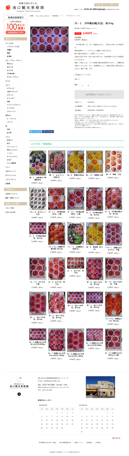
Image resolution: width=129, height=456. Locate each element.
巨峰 (8, 101)
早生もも (10, 63)
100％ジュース (11, 171)
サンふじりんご (12, 156)
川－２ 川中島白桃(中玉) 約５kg (37, 237)
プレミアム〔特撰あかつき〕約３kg (113, 320)
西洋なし (9, 115)
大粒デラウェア (12, 91)
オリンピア (11, 98)
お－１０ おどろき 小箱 (38, 283)
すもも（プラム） (13, 77)
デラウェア (11, 88)
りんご (8, 137)
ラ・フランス (11, 119)
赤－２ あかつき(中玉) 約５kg (75, 306)
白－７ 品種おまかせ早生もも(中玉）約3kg (56, 354)
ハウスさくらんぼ (13, 46)
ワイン (8, 167)
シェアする (48, 131)
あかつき (10, 67)
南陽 (8, 53)
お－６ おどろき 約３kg (56, 283)
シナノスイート (12, 146)
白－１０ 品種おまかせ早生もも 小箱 (113, 354)
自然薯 (8, 183)
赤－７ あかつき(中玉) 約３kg (37, 318)
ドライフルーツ (11, 179)
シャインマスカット (14, 105)
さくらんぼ (9, 43)
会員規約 (89, 442)
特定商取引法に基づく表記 (47, 442)
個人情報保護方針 (65, 442)
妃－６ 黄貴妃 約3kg (75, 175)
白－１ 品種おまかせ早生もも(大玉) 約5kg (37, 343)
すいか (8, 81)
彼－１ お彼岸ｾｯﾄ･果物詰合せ (38, 179)
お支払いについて (12, 194)
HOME (31, 15)
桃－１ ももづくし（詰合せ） (56, 176)
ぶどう (8, 85)
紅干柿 (9, 132)
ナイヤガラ (11, 108)
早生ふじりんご (12, 150)
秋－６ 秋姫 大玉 (113, 174)
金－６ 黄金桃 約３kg (94, 248)
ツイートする (35, 131)
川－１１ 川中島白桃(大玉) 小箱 (56, 213)
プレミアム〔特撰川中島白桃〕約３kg (56, 248)
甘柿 (8, 129)
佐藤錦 (9, 50)
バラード (10, 122)
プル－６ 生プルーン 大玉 (38, 213)
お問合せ (98, 442)
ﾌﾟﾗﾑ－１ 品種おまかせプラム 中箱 (113, 249)
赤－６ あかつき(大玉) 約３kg (56, 316)
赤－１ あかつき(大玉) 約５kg (94, 306)
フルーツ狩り (10, 208)
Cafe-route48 (10, 212)
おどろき (10, 70)
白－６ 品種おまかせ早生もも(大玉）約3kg (75, 355)
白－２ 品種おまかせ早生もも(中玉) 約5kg (94, 344)
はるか (9, 160)
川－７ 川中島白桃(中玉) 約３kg (94, 214)
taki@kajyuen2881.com (52, 381)
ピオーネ (10, 95)
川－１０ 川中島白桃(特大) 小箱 (75, 213)
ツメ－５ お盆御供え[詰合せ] (75, 248)
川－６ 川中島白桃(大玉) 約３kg (113, 213)
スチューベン (11, 111)
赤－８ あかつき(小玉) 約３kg (94, 283)
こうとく (10, 153)
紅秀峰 (9, 56)
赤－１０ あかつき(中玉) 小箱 (113, 283)
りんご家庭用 (11, 163)
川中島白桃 (55, 15)
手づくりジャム (11, 175)
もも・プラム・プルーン (42, 15)
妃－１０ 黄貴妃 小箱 (94, 175)
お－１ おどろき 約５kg (75, 272)
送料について (78, 442)
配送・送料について (12, 198)
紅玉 (8, 143)
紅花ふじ (10, 140)
